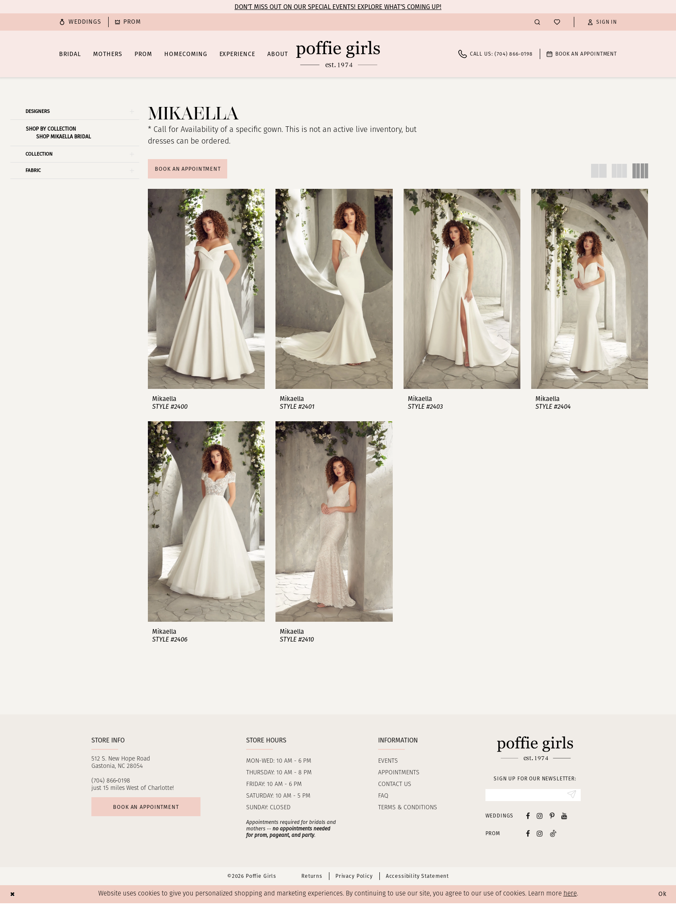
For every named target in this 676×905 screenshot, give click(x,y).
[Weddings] (80, 22)
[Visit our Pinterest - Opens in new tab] (552, 817)
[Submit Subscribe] (571, 796)
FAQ (383, 797)
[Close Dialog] (12, 895)
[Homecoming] (128, 22)
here (570, 895)
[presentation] (206, 289)
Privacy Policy (354, 878)
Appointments (398, 773)
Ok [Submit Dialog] (662, 896)
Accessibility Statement (417, 878)
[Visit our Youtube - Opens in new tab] (564, 817)
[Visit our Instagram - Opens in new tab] (539, 817)
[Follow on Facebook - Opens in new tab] (528, 835)
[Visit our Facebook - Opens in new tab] (528, 817)
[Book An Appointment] (582, 54)
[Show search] (537, 22)
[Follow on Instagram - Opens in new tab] (539, 835)
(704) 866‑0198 (111, 782)
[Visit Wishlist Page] (557, 22)
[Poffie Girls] (338, 54)
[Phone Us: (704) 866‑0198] (495, 54)
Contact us (394, 785)
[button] (602, 22)
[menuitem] (80, 22)
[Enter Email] (533, 796)
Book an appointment (148, 808)
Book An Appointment (189, 169)
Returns (311, 878)
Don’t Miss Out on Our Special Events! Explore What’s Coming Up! (338, 7)
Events (388, 762)
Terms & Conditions (407, 808)
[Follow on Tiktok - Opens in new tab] (553, 835)
